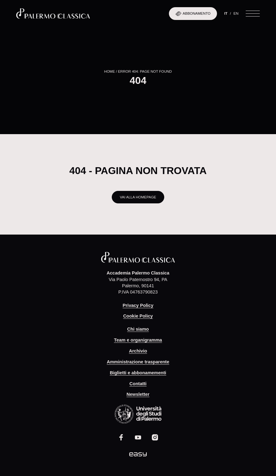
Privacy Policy (138, 305)
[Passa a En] (236, 14)
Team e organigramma (138, 340)
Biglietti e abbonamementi (138, 372)
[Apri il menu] (253, 13)
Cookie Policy (138, 315)
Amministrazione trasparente (138, 361)
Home (109, 71)
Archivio (138, 350)
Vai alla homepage (138, 197)
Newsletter (137, 394)
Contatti (138, 383)
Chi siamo (138, 329)
